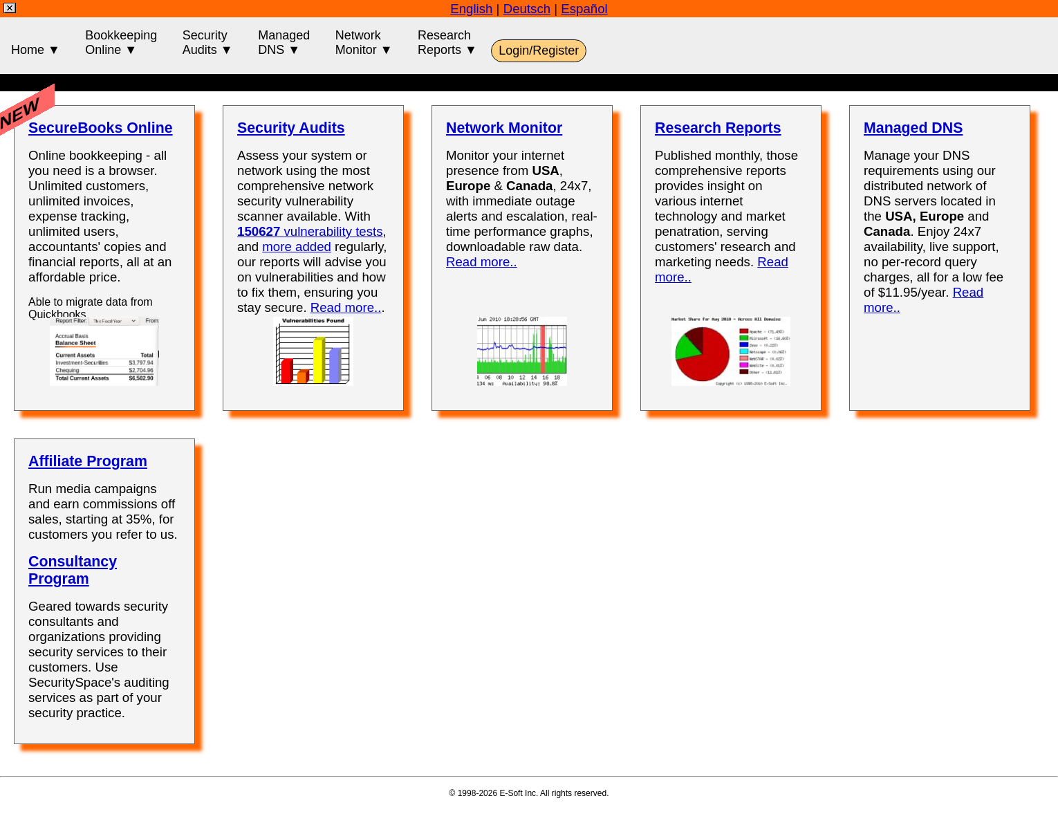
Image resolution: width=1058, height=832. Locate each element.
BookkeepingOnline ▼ (121, 42)
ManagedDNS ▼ (284, 42)
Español (584, 8)
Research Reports (718, 128)
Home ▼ (35, 42)
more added (296, 246)
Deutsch (526, 8)
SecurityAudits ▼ (208, 42)
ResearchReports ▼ (447, 42)
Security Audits (291, 128)
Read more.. (346, 307)
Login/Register (538, 50)
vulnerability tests (310, 231)
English (471, 8)
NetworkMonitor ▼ (364, 42)
